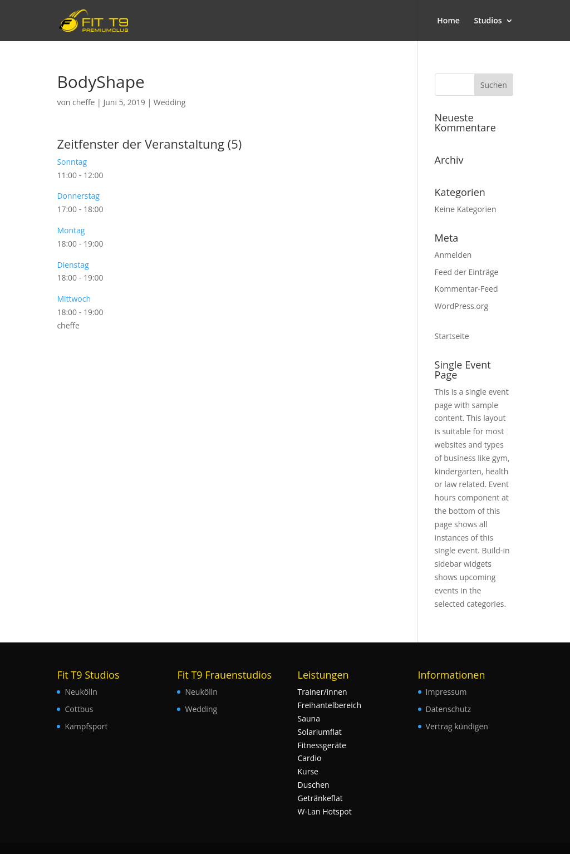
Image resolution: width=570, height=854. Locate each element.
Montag (71, 230)
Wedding (170, 102)
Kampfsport (86, 726)
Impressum (446, 691)
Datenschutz (448, 709)
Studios (488, 21)
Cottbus (79, 709)
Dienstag (73, 264)
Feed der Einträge (467, 272)
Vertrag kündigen (457, 726)
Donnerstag (78, 195)
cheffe (83, 102)
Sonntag (72, 161)
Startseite (452, 336)
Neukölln (81, 691)
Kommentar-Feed (466, 288)
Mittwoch (74, 298)
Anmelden (453, 254)
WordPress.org (461, 306)
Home (448, 21)
